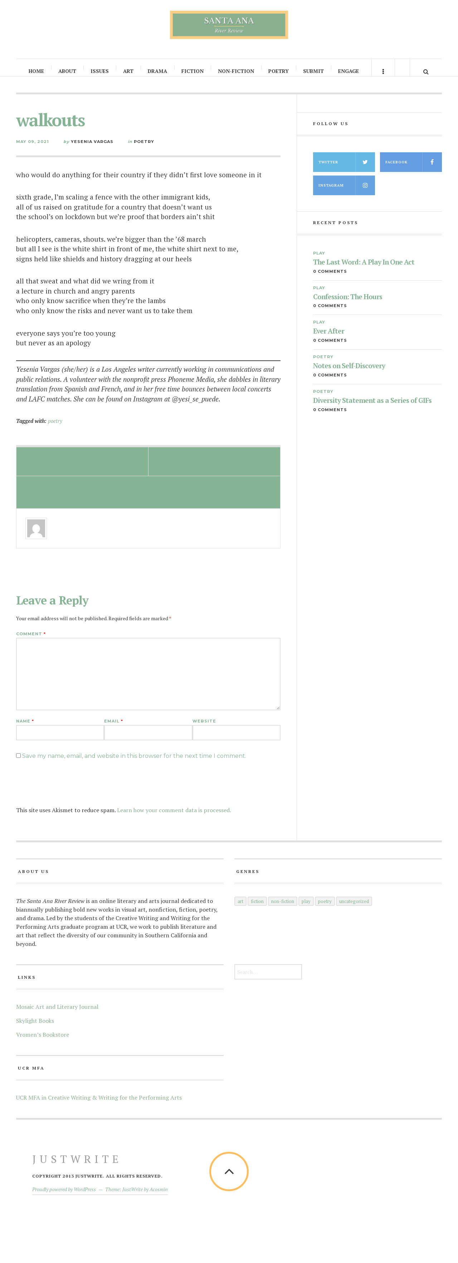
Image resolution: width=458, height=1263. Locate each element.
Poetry (279, 71)
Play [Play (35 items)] (306, 908)
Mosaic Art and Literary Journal (57, 1014)
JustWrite (77, 1166)
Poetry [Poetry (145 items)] (325, 908)
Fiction (193, 71)
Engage (348, 71)
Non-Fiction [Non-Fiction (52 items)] (282, 908)
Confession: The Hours (347, 304)
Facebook (413, 169)
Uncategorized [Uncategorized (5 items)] (354, 908)
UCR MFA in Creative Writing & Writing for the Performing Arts (99, 1105)
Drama (157, 71)
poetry (55, 428)
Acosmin (159, 1196)
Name (25, 728)
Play (319, 260)
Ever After (328, 338)
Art (128, 71)
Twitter (346, 169)
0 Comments (330, 278)
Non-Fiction (236, 71)
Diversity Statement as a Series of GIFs (372, 408)
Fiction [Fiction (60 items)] (257, 908)
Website (204, 728)
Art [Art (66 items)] (240, 908)
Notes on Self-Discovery (349, 373)
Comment (31, 641)
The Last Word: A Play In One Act (363, 269)
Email (113, 728)
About (68, 71)
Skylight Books (35, 1028)
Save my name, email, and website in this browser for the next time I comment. (134, 763)
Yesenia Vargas (92, 148)
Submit (313, 71)
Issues (100, 71)
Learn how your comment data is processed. (174, 817)
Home (36, 71)
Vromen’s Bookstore (42, 1042)
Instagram (346, 192)
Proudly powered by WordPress (64, 1196)
